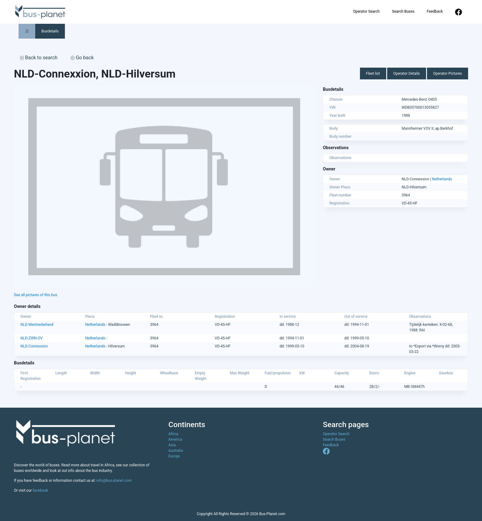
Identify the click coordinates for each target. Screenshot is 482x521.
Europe (174, 456)
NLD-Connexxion (34, 346)
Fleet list (373, 73)
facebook (40, 490)
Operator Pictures (447, 73)
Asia (171, 445)
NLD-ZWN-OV (31, 338)
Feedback (435, 11)
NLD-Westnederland (36, 324)
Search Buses (403, 11)
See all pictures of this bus (35, 295)
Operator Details (406, 73)
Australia (175, 450)
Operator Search (366, 11)
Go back (82, 58)
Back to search (38, 58)
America (175, 439)
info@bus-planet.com (114, 480)
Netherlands (442, 179)
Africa (173, 434)
